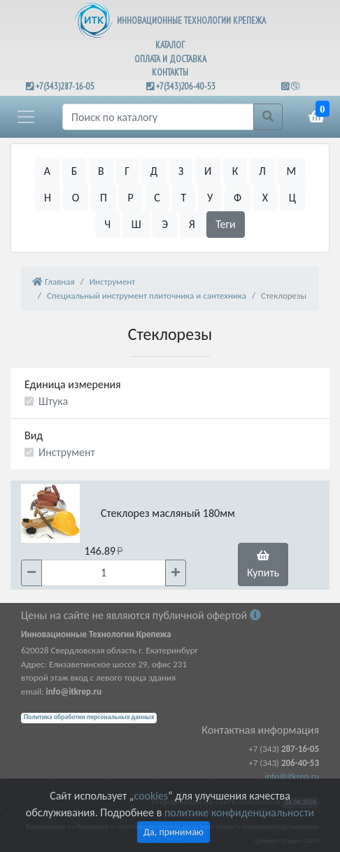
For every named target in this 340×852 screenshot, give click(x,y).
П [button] (103, 197)
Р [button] (130, 197)
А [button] (47, 171)
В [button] (101, 171)
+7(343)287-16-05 (65, 86)
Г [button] (127, 171)
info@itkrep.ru (292, 776)
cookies (151, 795)
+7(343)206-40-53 (185, 86)
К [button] (235, 171)
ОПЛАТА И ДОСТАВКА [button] (170, 59)
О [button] (76, 197)
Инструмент (66, 452)
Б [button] (74, 171)
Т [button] (184, 197)
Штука (53, 401)
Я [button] (192, 224)
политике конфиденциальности (239, 812)
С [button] (157, 197)
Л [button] (262, 171)
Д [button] (153, 171)
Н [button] (47, 197)
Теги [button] (225, 224)
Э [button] (165, 224)
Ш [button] (136, 224)
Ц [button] (292, 197)
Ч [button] (107, 224)
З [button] (181, 171)
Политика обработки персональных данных (89, 717)
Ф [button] (237, 197)
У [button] (210, 197)
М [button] (292, 171)
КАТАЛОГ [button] (170, 45)
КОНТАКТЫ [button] (170, 72)
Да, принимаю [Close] (173, 832)
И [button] (207, 171)
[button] (25, 117)
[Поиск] (158, 117)
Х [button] (265, 197)
